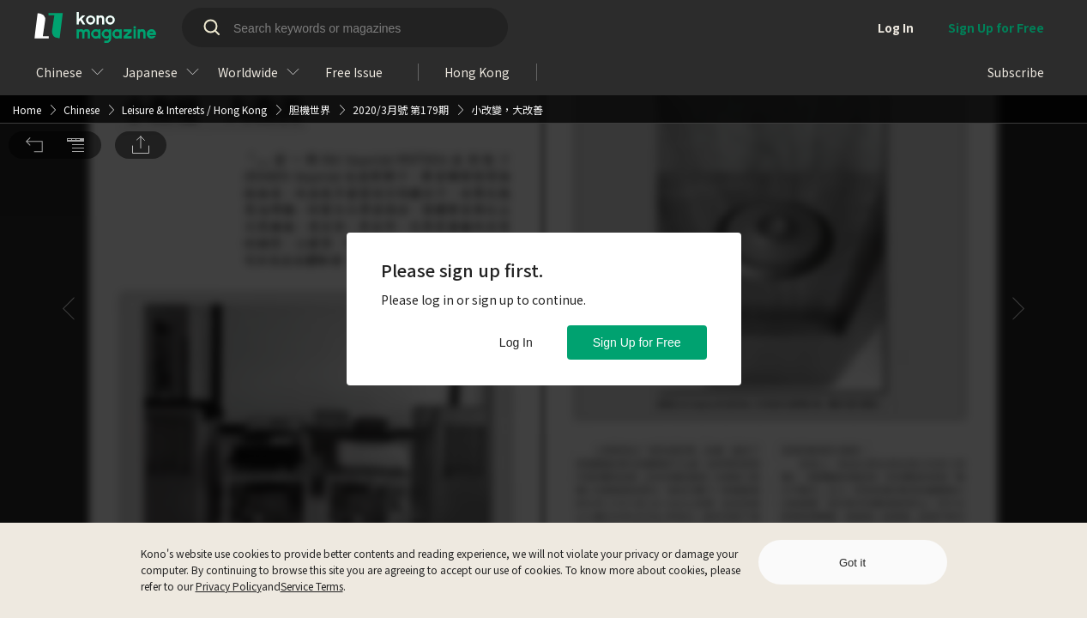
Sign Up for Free (637, 342)
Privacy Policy (229, 586)
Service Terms (312, 586)
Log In (516, 342)
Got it (852, 562)
